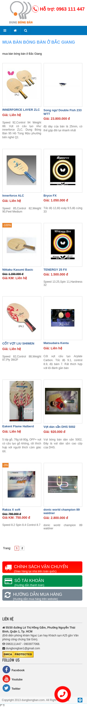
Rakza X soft (11, 509)
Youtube (12, 679)
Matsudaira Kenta (56, 343)
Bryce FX (50, 195)
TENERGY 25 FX (55, 269)
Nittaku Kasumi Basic (17, 269)
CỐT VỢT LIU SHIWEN (18, 343)
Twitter (11, 688)
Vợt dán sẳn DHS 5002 (59, 426)
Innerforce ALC (13, 195)
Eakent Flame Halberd (18, 426)
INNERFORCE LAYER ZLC (21, 109)
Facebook (13, 669)
